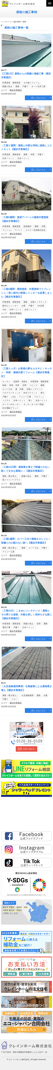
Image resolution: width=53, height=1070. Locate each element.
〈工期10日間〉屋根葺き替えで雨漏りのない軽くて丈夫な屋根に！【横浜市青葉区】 (25, 469)
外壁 (32, 154)
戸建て (25, 86)
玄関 (24, 385)
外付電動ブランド (10, 408)
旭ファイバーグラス (11, 480)
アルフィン (39, 397)
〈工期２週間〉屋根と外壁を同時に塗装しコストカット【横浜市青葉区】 (26, 147)
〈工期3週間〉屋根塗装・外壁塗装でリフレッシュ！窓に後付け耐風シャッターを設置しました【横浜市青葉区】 (26, 293)
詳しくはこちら (38, 98)
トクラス (6, 400)
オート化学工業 (38, 86)
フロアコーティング (11, 393)
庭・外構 (19, 389)
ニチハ (14, 699)
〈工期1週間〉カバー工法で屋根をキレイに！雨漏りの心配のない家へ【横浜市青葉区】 (26, 541)
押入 (42, 393)
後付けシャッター (10, 306)
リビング (33, 385)
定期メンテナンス (38, 302)
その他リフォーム (31, 83)
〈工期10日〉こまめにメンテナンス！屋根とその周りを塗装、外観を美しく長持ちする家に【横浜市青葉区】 (26, 614)
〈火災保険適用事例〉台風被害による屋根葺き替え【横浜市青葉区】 (26, 688)
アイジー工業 (25, 397)
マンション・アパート (12, 230)
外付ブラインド (30, 393)
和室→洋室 (14, 385)
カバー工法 (7, 389)
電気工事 (6, 627)
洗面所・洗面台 (20, 381)
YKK (4, 309)
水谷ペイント (23, 158)
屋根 (17, 86)
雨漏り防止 (7, 86)
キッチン (6, 381)
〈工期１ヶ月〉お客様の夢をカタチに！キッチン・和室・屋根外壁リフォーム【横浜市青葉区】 (26, 372)
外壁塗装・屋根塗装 (11, 83)
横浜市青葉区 (16, 90)
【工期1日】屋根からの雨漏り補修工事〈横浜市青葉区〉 (26, 75)
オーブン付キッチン (11, 404)
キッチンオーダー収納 (33, 404)
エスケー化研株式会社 (35, 230)
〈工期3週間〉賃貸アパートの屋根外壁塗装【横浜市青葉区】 (24, 219)
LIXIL (13, 397)
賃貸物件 (27, 226)
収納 (4, 385)
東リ (30, 400)
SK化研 (40, 306)
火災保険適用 (27, 695)
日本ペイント (8, 158)
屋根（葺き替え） (10, 476)
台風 (23, 306)
